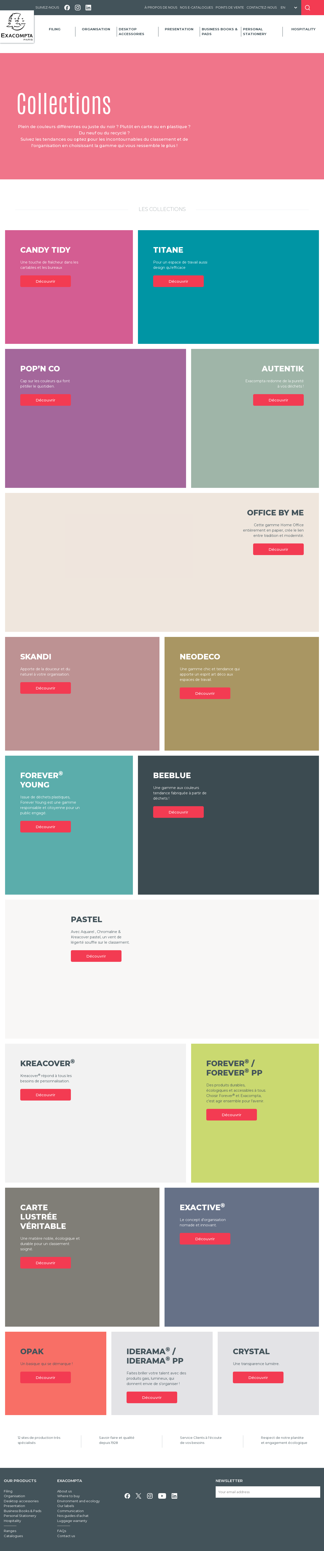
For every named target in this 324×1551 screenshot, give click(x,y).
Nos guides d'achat (73, 1516)
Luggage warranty (72, 1521)
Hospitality (303, 29)
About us (64, 1491)
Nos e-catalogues (196, 7)
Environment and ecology (78, 1501)
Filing (54, 29)
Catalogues (13, 1536)
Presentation (179, 29)
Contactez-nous (262, 7)
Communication (70, 1511)
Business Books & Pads (219, 31)
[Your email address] (268, 1492)
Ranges (10, 1531)
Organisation (96, 29)
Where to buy (68, 1496)
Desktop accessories (131, 31)
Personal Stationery (254, 31)
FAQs (61, 1531)
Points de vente (230, 7)
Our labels (65, 1506)
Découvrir (45, 281)
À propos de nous (161, 7)
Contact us (66, 1536)
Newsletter (229, 1480)
